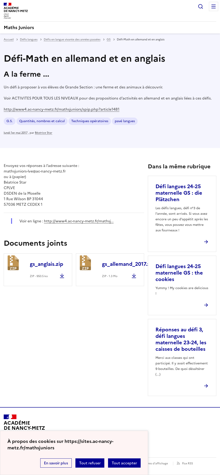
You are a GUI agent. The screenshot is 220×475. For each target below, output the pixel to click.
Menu (213, 6)
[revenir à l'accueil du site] (110, 27)
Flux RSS (187, 463)
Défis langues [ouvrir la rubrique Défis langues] (28, 39)
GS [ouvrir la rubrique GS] (109, 39)
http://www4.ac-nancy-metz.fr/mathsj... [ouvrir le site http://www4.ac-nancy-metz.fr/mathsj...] (79, 221)
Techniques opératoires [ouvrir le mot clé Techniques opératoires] (89, 121)
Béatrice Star (43, 133)
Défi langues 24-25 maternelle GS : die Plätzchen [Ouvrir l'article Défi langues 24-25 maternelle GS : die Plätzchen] (178, 193)
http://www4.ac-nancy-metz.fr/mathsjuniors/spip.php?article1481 (61, 109)
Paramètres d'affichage (152, 463)
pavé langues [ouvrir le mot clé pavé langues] (125, 121)
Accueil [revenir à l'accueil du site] (9, 39)
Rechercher (200, 6)
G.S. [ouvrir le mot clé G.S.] (9, 121)
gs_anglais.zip (46, 264)
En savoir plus (56, 463)
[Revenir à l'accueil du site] (24, 427)
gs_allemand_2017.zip (128, 264)
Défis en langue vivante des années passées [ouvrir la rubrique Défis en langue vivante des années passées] (72, 39)
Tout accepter (124, 463)
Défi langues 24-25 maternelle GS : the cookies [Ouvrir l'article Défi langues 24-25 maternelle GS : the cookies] (179, 273)
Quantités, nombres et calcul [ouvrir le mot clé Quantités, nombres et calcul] (42, 121)
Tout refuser (90, 463)
